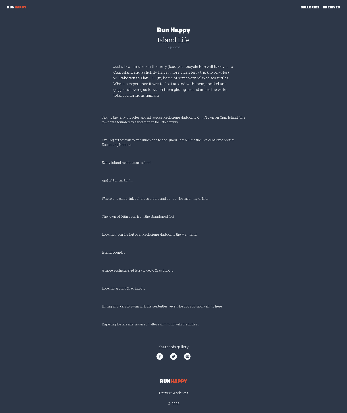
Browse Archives (173, 393)
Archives (331, 7)
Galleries (310, 7)
